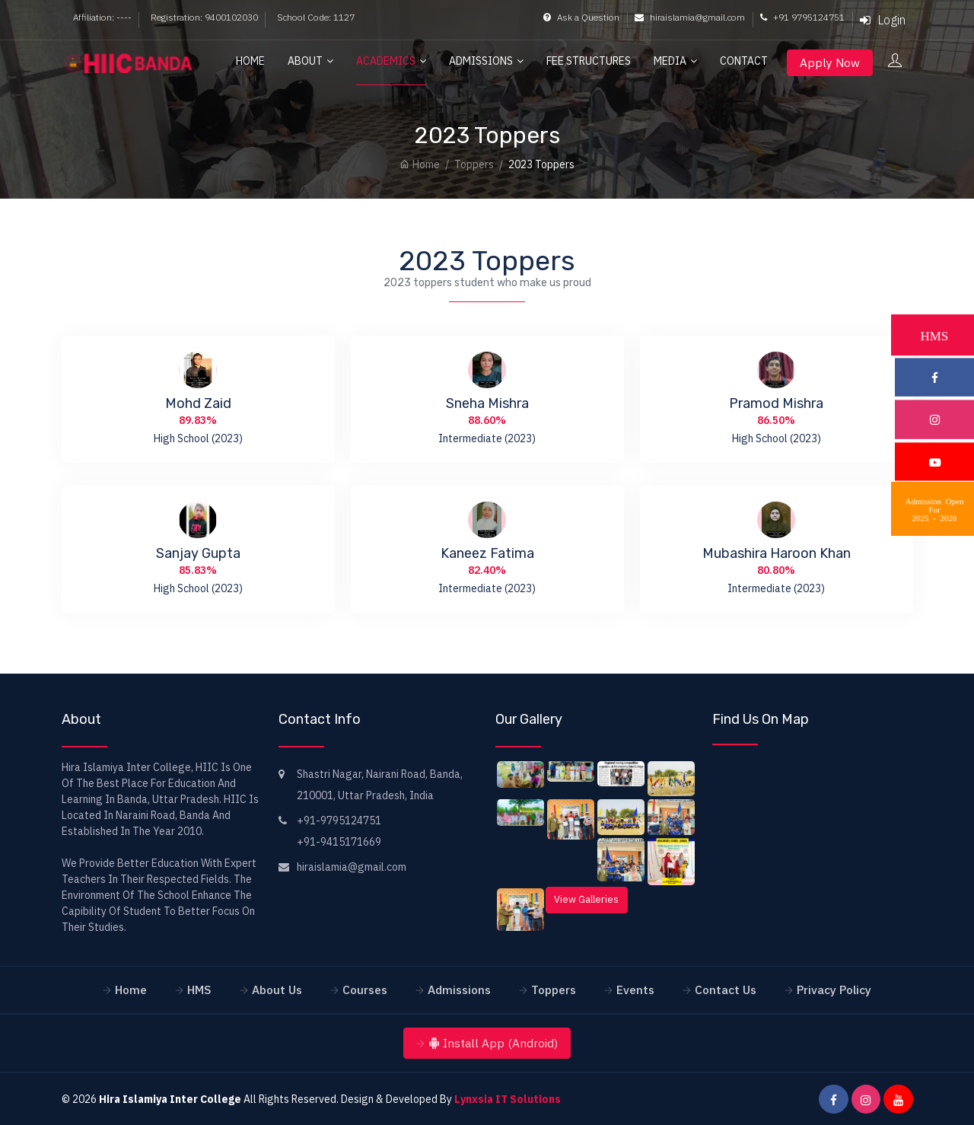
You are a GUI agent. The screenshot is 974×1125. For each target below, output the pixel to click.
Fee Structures (588, 61)
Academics (385, 61)
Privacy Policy (834, 989)
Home (250, 61)
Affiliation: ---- (102, 17)
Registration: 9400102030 (204, 17)
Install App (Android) (493, 1042)
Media (670, 61)
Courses (364, 989)
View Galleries (586, 899)
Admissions (481, 61)
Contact (744, 61)
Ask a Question (581, 17)
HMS (199, 989)
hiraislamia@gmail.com (690, 17)
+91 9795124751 (802, 17)
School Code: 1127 (316, 17)
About (305, 61)
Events (635, 989)
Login (883, 19)
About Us (277, 989)
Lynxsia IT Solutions (507, 1099)
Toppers (474, 164)
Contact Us (725, 989)
